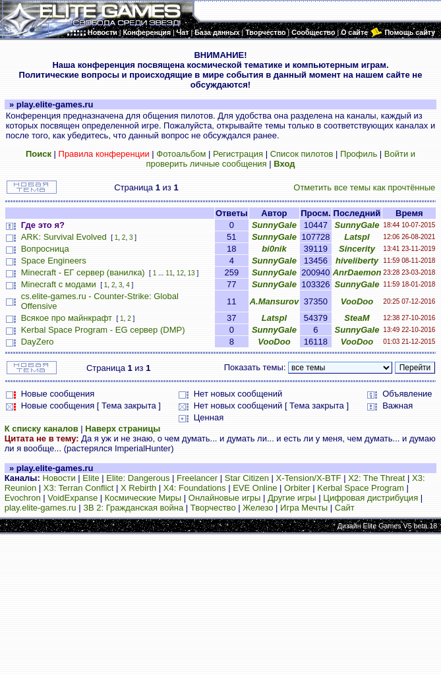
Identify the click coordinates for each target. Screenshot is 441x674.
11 (169, 273)
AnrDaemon (357, 272)
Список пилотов (302, 154)
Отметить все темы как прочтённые (364, 187)
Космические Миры (143, 498)
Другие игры (292, 498)
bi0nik (274, 249)
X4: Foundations (194, 488)
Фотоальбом (181, 154)
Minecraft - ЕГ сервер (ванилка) (83, 272)
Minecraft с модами (58, 284)
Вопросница (45, 249)
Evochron (23, 498)
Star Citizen (247, 478)
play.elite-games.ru (40, 508)
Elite (90, 478)
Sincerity (357, 249)
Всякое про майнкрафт (66, 318)
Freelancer (197, 478)
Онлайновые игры (224, 498)
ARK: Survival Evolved (64, 237)
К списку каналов (41, 429)
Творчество (213, 508)
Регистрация (238, 154)
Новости (58, 478)
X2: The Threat (376, 478)
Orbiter (297, 488)
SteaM (356, 318)
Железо (258, 508)
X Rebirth (138, 488)
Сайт (345, 508)
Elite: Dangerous (137, 478)
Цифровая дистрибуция (370, 498)
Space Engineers (53, 261)
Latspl (356, 237)
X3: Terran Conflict (79, 488)
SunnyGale (274, 225)
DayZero (37, 342)
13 (191, 273)
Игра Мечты (304, 508)
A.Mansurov (274, 301)
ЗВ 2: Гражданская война (133, 508)
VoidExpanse (72, 498)
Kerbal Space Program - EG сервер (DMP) (103, 330)
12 (180, 273)
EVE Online (255, 488)
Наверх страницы (122, 429)
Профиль (358, 154)
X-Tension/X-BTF (308, 478)
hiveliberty (357, 261)
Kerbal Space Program (360, 488)
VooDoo (357, 301)
